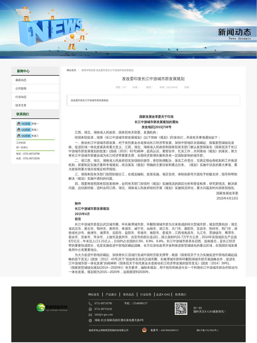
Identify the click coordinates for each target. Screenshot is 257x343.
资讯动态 (128, 294)
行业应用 (145, 294)
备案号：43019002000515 (165, 330)
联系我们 (180, 294)
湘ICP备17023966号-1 (207, 330)
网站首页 (71, 70)
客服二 (27, 129)
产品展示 (111, 294)
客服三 (27, 135)
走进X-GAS (163, 294)
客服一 (27, 123)
